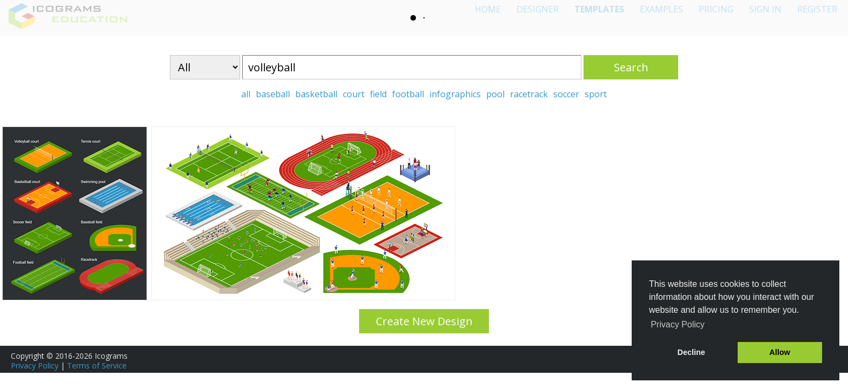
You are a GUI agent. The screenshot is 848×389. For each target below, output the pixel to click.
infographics (455, 94)
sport (596, 94)
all (245, 94)
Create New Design (424, 321)
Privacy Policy (34, 365)
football (408, 94)
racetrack (529, 94)
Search (631, 67)
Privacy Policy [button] (678, 324)
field (378, 94)
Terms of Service (97, 365)
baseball (273, 94)
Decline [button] (691, 352)
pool (495, 94)
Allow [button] (780, 352)
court (354, 94)
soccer (566, 94)
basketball (316, 94)
